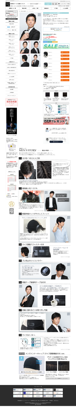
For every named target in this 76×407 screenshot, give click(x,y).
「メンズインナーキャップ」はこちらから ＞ (58, 378)
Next (40, 27)
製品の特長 (24, 8)
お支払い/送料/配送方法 (11, 67)
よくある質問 (65, 8)
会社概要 (11, 89)
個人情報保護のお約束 (44, 400)
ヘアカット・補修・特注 (11, 30)
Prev (20, 27)
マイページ (68, 1)
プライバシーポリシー (11, 95)
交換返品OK (46, 8)
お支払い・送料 (35, 8)
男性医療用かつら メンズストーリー (24, 400)
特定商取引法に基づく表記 (35, 400)
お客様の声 (13, 26)
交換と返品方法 (12, 70)
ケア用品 (55, 8)
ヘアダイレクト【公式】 (11, 135)
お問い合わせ (11, 79)
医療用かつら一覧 (12, 8)
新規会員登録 (62, 1)
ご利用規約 (12, 92)
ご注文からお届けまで (11, 64)
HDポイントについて (12, 73)
